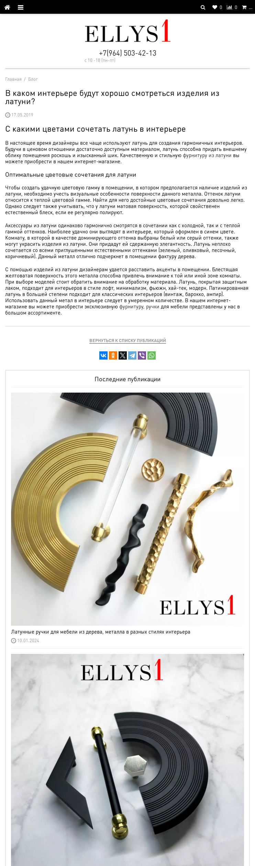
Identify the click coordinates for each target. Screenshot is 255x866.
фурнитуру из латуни (207, 155)
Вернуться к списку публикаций (127, 340)
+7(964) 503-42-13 (127, 52)
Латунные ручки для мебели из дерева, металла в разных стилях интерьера (100, 631)
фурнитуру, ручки (139, 306)
